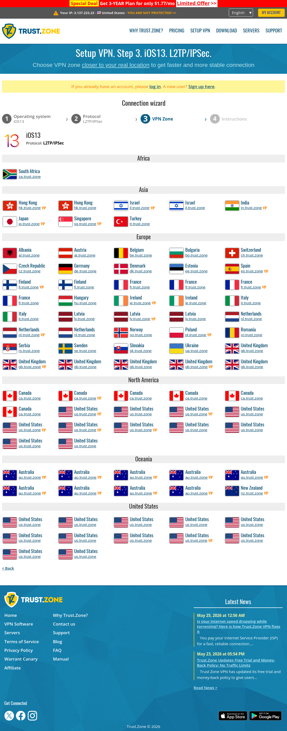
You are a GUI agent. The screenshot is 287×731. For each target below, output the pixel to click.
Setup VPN (200, 31)
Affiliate (12, 668)
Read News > (205, 687)
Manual (61, 659)
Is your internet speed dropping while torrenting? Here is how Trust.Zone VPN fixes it (238, 626)
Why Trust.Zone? (146, 31)
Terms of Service (21, 641)
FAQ (57, 650)
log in (155, 86)
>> (196, 3)
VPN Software (18, 624)
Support (274, 31)
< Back (8, 568)
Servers (251, 31)
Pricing (176, 31)
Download (226, 31)
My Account (271, 13)
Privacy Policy (18, 650)
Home (10, 615)
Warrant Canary (21, 659)
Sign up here (201, 86)
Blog (57, 641)
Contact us (64, 624)
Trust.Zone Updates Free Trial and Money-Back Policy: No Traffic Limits (236, 662)
